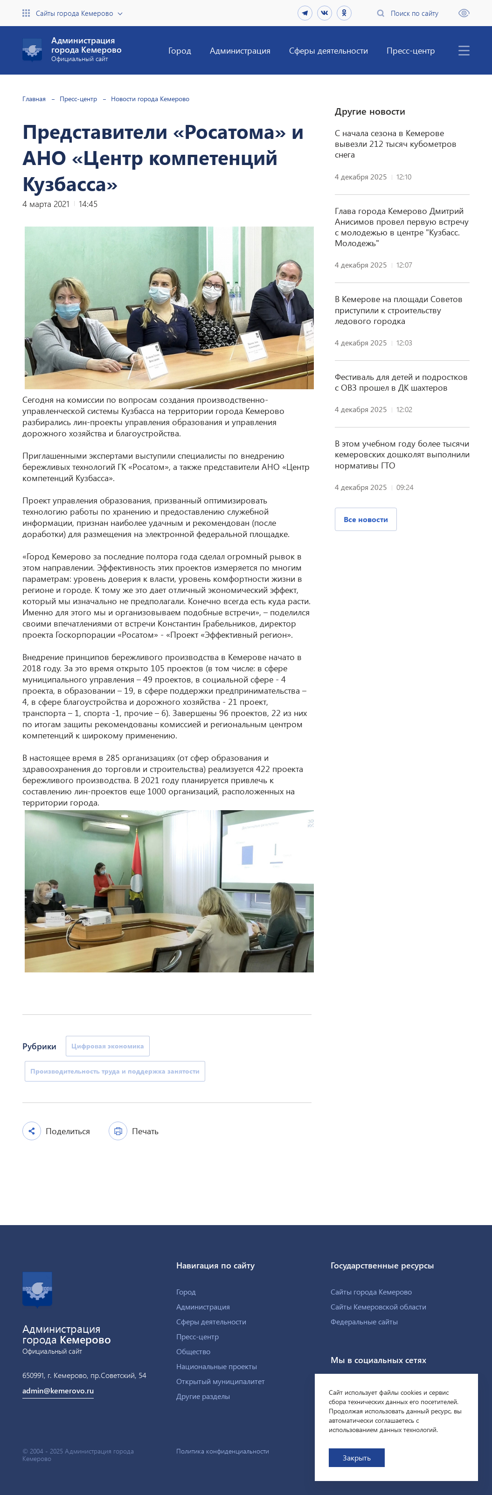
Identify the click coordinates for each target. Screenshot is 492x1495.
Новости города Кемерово (150, 98)
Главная (34, 98)
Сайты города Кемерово (74, 13)
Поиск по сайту (414, 13)
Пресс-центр (411, 50)
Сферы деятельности (328, 50)
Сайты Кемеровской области (378, 1306)
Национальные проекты (216, 1366)
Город (179, 50)
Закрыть (357, 1457)
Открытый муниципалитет (220, 1381)
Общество (193, 1351)
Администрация (240, 50)
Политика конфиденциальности (222, 1451)
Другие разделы (203, 1396)
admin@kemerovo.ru (58, 1390)
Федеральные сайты (364, 1321)
